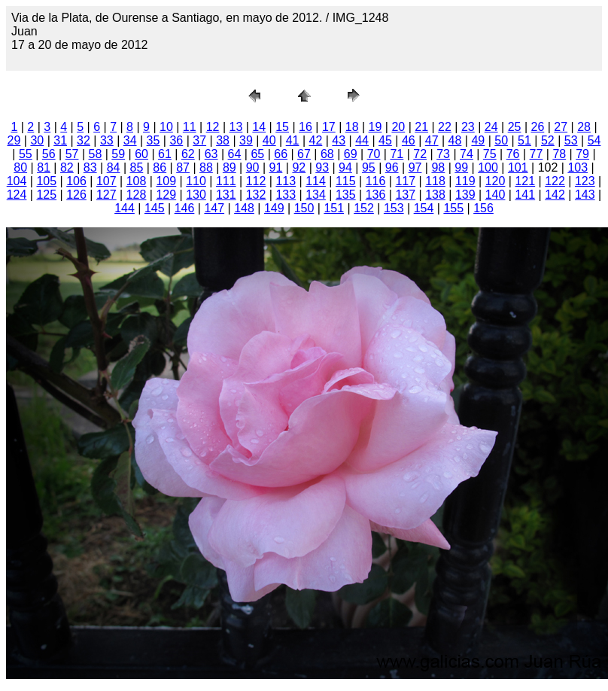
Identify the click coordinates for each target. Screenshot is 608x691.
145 (154, 208)
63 (211, 154)
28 (584, 126)
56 (49, 154)
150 (304, 208)
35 (153, 140)
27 (560, 126)
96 (392, 167)
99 (461, 167)
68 (327, 154)
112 (256, 181)
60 (141, 154)
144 (124, 208)
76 (513, 154)
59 (118, 154)
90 (253, 167)
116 (376, 181)
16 (305, 126)
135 (346, 194)
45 (385, 140)
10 (166, 126)
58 (95, 154)
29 (14, 140)
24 (491, 126)
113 (285, 181)
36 (176, 140)
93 (322, 167)
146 (185, 208)
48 (455, 140)
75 (490, 154)
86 (159, 167)
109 (166, 181)
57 (72, 154)
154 (424, 208)
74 (466, 154)
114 (316, 181)
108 (136, 181)
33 (107, 140)
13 (236, 126)
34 (130, 140)
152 (364, 208)
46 (408, 140)
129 (166, 194)
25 (514, 126)
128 (136, 194)
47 (432, 140)
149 (274, 208)
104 (17, 181)
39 (246, 140)
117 (405, 181)
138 (435, 194)
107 (106, 181)
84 (113, 167)
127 (106, 194)
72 (420, 154)
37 (199, 140)
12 (213, 126)
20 (398, 126)
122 (555, 181)
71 (396, 154)
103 (577, 167)
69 (350, 154)
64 (235, 154)
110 (196, 181)
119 (465, 181)
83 (90, 167)
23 (468, 126)
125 (46, 194)
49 (478, 140)
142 (555, 194)
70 (374, 154)
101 (518, 167)
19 (375, 126)
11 (189, 126)
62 (188, 154)
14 (259, 126)
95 (368, 167)
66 (280, 154)
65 (257, 154)
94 (345, 167)
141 (525, 194)
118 (435, 181)
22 (444, 126)
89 (229, 167)
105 (46, 181)
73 (443, 154)
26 (537, 126)
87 (183, 167)
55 (25, 154)
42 (316, 140)
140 (495, 194)
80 (20, 167)
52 (548, 140)
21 (421, 126)
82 (67, 167)
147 (214, 208)
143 (585, 194)
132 (256, 194)
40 (269, 140)
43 (338, 140)
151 (334, 208)
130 (196, 194)
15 (282, 126)
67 (304, 154)
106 (76, 181)
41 (292, 140)
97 (415, 167)
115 (346, 181)
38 (223, 140)
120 (495, 181)
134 (316, 194)
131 (226, 194)
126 (76, 194)
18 (352, 126)
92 (299, 167)
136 (376, 194)
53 (571, 140)
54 (594, 140)
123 (585, 181)
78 (559, 154)
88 (206, 167)
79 (582, 154)
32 (83, 140)
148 (244, 208)
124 (17, 194)
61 (165, 154)
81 (43, 167)
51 (524, 140)
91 (276, 167)
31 (60, 140)
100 (488, 167)
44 (362, 140)
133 (285, 194)
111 (226, 181)
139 (465, 194)
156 (483, 208)
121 (525, 181)
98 (438, 167)
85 (137, 167)
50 (501, 140)
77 (536, 154)
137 (405, 194)
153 (394, 208)
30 (37, 140)
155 (453, 208)
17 (329, 126)
